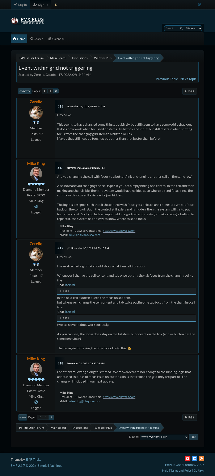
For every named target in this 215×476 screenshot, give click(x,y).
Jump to (133, 436)
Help (165, 470)
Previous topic (167, 79)
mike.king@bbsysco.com (84, 235)
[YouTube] (187, 458)
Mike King (36, 163)
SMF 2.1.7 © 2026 (24, 465)
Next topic (188, 79)
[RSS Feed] (201, 458)
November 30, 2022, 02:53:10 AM (90, 248)
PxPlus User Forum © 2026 (184, 465)
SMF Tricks (33, 459)
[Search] (181, 28)
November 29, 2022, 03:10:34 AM (86, 106)
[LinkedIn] (194, 458)
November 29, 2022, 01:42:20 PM (86, 167)
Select (70, 285)
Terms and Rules (180, 470)
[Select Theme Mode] (56, 4)
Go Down (25, 91)
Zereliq (36, 101)
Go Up (23, 417)
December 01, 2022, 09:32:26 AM (86, 363)
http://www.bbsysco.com (119, 230)
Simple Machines (50, 465)
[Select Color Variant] (199, 4)
